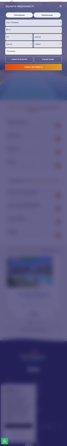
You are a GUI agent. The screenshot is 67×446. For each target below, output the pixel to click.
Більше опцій (48, 59)
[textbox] (34, 22)
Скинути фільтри (19, 59)
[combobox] (33, 23)
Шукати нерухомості (34, 6)
